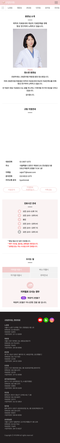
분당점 (28, 8)
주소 (7, 165)
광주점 (47, 8)
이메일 (8, 172)
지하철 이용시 (16, 270)
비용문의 (11, 190)
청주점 (6, 406)
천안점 (6, 392)
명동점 (19, 8)
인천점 (38, 8)
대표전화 (9, 161)
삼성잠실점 (8, 419)
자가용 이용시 (16, 275)
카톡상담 (48, 190)
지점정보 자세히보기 (30, 188)
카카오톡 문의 (11, 180)
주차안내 (43, 275)
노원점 (6, 325)
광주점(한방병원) (10, 379)
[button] (3, 8)
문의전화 (9, 176)
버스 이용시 (44, 270)
